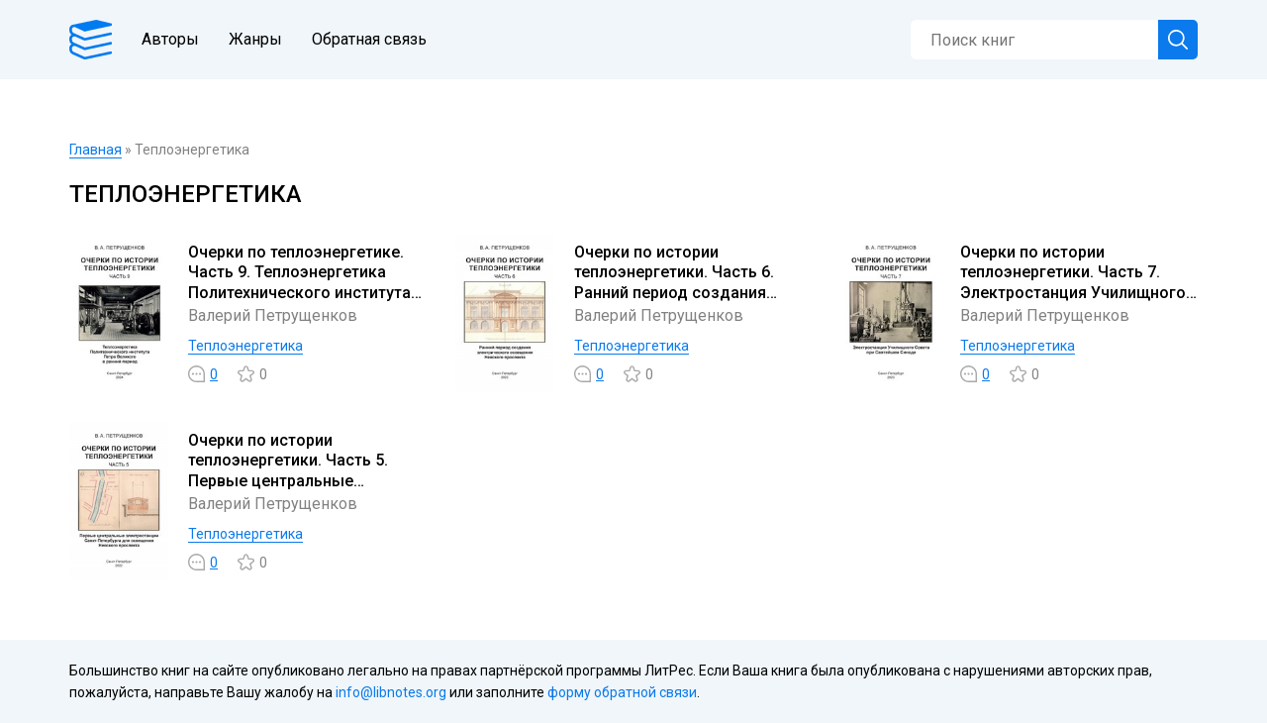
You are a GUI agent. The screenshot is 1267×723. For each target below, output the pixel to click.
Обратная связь (369, 39)
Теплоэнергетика (245, 346)
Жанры (255, 39)
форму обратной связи (622, 692)
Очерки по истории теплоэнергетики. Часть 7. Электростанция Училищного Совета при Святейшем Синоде (1073, 293)
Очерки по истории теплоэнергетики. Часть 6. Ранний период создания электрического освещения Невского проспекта (681, 293)
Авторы (170, 39)
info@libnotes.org (391, 692)
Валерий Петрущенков (272, 315)
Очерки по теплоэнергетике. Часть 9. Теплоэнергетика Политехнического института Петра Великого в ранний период (299, 293)
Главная (95, 149)
